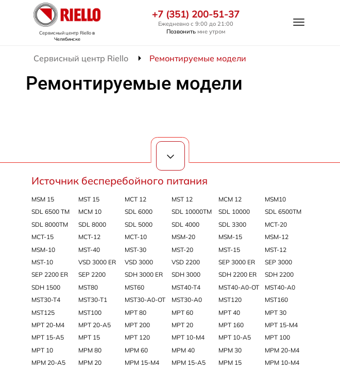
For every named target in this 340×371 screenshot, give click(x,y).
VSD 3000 (139, 262)
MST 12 (182, 199)
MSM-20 (183, 237)
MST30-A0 (187, 299)
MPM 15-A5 (189, 362)
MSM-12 (276, 237)
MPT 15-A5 (47, 337)
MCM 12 (230, 199)
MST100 (89, 312)
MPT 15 (89, 337)
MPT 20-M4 (47, 325)
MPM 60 (136, 350)
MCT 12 (135, 199)
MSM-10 (43, 250)
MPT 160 (231, 325)
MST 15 (88, 199)
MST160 (276, 299)
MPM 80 (89, 350)
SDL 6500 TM (50, 211)
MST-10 (42, 262)
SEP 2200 (92, 274)
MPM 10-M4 (282, 362)
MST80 (88, 287)
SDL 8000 (92, 224)
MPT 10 (42, 350)
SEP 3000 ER (236, 262)
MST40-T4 (186, 287)
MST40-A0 (280, 287)
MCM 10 (89, 211)
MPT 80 (135, 312)
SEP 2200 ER (49, 274)
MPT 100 (277, 337)
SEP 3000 (278, 262)
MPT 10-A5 (234, 337)
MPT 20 (182, 325)
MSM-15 (230, 237)
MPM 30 (230, 350)
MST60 (134, 287)
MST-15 (229, 250)
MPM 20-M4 (282, 350)
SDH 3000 (186, 274)
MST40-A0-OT (238, 287)
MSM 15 (42, 199)
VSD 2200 (186, 262)
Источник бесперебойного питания (119, 180)
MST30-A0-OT (145, 299)
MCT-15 (42, 237)
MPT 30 (275, 312)
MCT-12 (89, 237)
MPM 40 (183, 350)
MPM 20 (89, 362)
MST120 (230, 299)
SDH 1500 (45, 287)
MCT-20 (276, 224)
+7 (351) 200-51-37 (196, 14)
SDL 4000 (185, 224)
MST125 (43, 312)
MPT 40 (229, 312)
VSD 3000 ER (97, 262)
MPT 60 (182, 312)
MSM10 (275, 199)
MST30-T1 (92, 299)
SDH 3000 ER (144, 274)
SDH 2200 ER (237, 274)
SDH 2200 (279, 274)
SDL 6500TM (283, 211)
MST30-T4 (45, 299)
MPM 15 (230, 362)
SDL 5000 (138, 224)
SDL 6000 (138, 211)
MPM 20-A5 (48, 362)
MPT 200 (137, 325)
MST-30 (135, 250)
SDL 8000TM (49, 224)
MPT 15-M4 (281, 325)
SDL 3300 (232, 224)
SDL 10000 (234, 211)
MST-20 (182, 250)
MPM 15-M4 (142, 362)
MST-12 (275, 250)
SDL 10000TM (192, 211)
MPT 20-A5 (94, 325)
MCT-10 (136, 237)
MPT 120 (137, 337)
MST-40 (89, 250)
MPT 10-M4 (188, 337)
